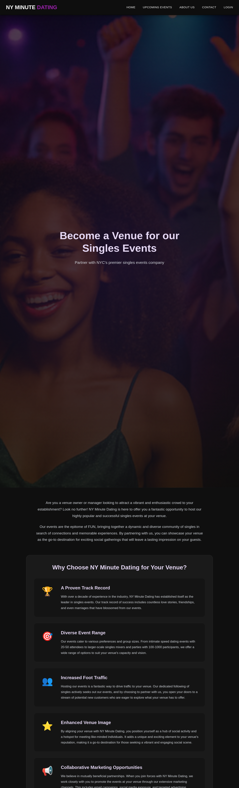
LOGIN (228, 7)
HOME (130, 7)
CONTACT (209, 7)
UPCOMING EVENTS (157, 7)
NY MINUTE (31, 7)
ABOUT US (187, 7)
